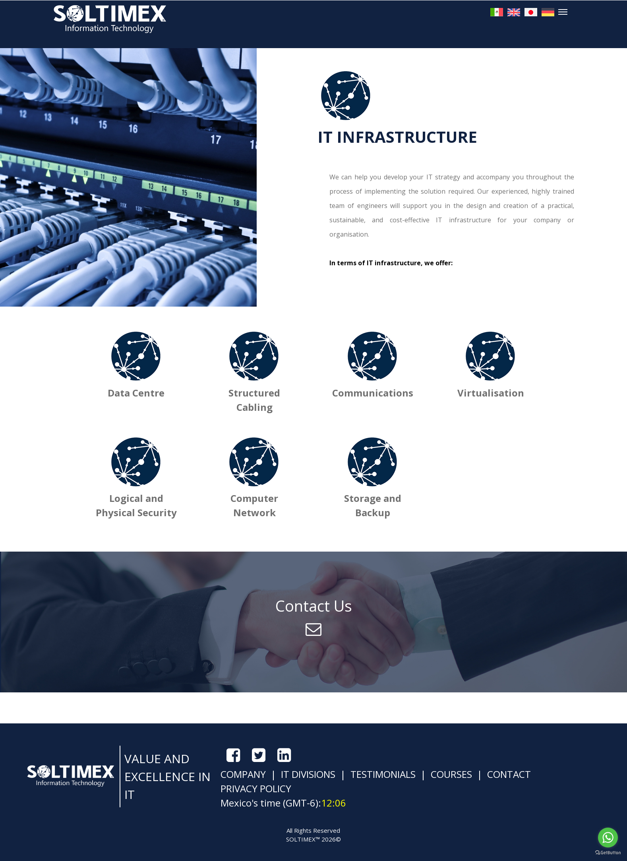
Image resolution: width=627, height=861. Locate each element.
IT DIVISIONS (307, 774)
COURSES (450, 774)
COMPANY (243, 774)
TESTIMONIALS (382, 774)
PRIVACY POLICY (256, 788)
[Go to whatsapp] (608, 837)
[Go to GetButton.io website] (608, 852)
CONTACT (508, 774)
